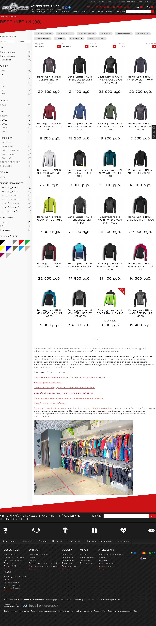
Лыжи (100, 12)
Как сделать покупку (99, 541)
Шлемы (101, 557)
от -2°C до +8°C (10, 192)
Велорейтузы (69, 566)
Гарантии (98, 611)
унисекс (6, 60)
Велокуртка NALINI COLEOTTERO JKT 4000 (49, 80)
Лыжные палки (11, 582)
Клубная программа (83, 611)
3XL (4, 94)
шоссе (5, 222)
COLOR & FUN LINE (11, 150)
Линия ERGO (59, 39)
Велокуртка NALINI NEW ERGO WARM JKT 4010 (110, 266)
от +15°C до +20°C (11, 207)
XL (3, 86)
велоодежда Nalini (68, 408)
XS (3, 71)
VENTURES (7, 166)
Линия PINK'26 (105, 34)
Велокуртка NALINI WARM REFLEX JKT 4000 (140, 313)
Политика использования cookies (122, 611)
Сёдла (32, 557)
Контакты (131, 1)
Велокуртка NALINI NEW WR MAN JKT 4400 (110, 173)
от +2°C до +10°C (10, 195)
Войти (139, 1)
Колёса (33, 560)
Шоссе (83, 554)
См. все (7, 569)
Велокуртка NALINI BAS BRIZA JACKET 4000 (80, 173)
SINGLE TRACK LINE (11, 162)
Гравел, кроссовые (14, 557)
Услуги (121, 12)
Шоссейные (9, 554)
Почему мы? (110, 1)
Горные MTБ (10, 566)
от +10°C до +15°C (11, 203)
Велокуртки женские (86, 34)
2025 (4, 132)
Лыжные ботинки (12, 588)
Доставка (121, 1)
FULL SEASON (8, 154)
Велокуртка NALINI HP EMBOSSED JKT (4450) (80, 220)
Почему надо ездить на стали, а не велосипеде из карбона (68, 398)
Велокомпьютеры (107, 563)
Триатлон (67, 563)
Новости (100, 1)
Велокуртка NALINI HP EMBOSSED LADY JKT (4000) (110, 80)
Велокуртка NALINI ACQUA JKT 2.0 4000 (140, 172)
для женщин (8, 56)
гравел (6, 230)
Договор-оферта (66, 611)
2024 (4, 128)
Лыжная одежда (12, 585)
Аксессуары (88, 12)
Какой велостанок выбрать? (50, 403)
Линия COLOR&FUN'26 (65, 34)
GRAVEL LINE (8, 146)
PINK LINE (6, 158)
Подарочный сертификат (111, 554)
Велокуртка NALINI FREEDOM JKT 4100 (49, 265)
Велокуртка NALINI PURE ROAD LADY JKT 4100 (49, 126)
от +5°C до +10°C (10, 199)
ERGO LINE (7, 142)
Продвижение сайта (12, 607)
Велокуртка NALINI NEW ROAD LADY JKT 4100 (140, 266)
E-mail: (96, 516)
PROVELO (15, 7)
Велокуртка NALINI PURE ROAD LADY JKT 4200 (80, 126)
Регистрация (149, 1)
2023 (4, 124)
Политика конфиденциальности (44, 611)
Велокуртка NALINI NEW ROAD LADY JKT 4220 (49, 313)
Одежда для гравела (96, 39)
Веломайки (67, 554)
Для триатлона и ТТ (14, 560)
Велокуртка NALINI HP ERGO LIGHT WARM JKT (140, 80)
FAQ (104, 611)
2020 (4, 116)
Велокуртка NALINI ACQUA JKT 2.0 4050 (49, 219)
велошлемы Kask (89, 408)
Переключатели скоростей (43, 563)
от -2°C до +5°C (10, 188)
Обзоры (92, 1)
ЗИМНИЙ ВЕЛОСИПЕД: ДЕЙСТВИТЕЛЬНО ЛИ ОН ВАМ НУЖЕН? (64, 388)
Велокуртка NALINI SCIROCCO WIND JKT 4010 (49, 173)
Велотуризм (86, 563)
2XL (4, 90)
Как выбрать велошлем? (47, 382)
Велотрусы (67, 557)
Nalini (4, 105)
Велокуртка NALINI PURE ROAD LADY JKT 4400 (110, 126)
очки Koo (106, 408)
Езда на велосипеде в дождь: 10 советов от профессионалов (69, 377)
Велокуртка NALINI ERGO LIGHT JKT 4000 (140, 219)
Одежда (65, 12)
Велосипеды (38, 12)
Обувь (76, 12)
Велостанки (104, 566)
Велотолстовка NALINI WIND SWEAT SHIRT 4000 (110, 220)
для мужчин (8, 52)
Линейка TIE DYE (143, 34)
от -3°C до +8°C (10, 211)
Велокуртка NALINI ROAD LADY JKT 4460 (110, 312)
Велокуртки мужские (43, 34)
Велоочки (103, 560)
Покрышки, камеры (38, 554)
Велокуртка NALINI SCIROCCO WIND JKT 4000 (140, 126)
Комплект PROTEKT (42, 39)
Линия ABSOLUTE (76, 39)
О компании (9, 541)
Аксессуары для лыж (15, 576)
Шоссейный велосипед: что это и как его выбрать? (63, 393)
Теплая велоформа (123, 34)
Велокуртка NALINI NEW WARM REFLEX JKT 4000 (79, 313)
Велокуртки (68, 560)
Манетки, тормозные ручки (43, 566)
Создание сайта (10, 605)
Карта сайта (23, 611)
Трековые (9, 563)
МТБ (4, 226)
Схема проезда (10, 611)
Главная (4, 17)
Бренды (110, 12)
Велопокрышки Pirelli (45, 408)
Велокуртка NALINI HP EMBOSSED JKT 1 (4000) (80, 80)
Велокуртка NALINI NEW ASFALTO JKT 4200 (80, 266)
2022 (4, 120)
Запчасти (53, 12)
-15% (4, 177)
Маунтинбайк (87, 557)
